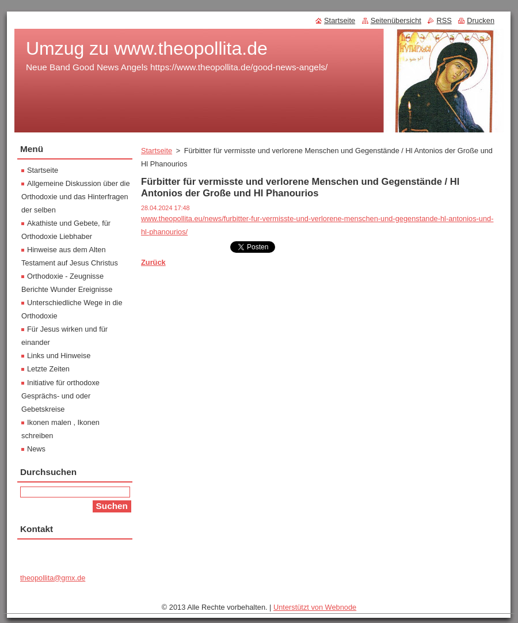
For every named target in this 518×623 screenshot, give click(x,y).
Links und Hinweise (58, 355)
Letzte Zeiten (48, 368)
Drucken (480, 20)
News (36, 449)
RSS (443, 20)
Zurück (153, 262)
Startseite (156, 150)
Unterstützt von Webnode (314, 607)
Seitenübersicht (396, 20)
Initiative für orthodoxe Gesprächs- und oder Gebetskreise (60, 395)
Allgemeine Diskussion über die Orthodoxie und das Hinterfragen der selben (75, 196)
